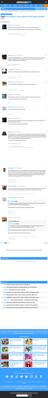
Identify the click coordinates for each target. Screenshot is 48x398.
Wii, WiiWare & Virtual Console (6, 14)
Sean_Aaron (11, 55)
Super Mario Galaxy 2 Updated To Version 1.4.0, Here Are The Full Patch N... (20, 305)
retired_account (11, 106)
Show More (24, 369)
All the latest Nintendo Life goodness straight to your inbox (24, 393)
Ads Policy (45, 331)
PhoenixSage (12, 201)
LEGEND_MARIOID (12, 186)
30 (46, 186)
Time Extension (20, 386)
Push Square (7, 386)
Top (2, 331)
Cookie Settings (22, 333)
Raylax (9, 94)
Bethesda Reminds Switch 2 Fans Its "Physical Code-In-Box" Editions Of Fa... (20, 294)
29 (46, 168)
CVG (29, 388)
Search (44, 8)
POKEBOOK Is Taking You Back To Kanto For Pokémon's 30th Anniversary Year (21, 297)
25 (46, 94)
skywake (10, 131)
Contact (26, 331)
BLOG (9, 64)
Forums (3, 8)
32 (46, 217)
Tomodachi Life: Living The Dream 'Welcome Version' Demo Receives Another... (21, 292)
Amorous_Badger (12, 197)
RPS (31, 388)
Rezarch (10, 25)
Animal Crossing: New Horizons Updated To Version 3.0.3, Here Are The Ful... (21, 307)
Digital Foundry (27, 386)
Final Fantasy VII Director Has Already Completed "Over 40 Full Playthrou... (20, 287)
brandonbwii (11, 168)
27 (46, 118)
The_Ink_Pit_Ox (11, 82)
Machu (9, 118)
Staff (9, 331)
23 (46, 69)
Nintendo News (35, 386)
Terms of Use (39, 331)
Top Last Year (22, 146)
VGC (16, 388)
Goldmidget (10, 69)
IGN (40, 386)
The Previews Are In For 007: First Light (14, 289)
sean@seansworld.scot (16, 64)
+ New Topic (38, 8)
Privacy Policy (32, 331)
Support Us (21, 331)
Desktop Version (30, 333)
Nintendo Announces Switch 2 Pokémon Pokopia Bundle (16, 284)
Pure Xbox (13, 386)
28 (46, 131)
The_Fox (10, 217)
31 (46, 197)
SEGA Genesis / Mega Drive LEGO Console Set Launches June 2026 (19, 302)
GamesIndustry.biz (22, 388)
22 (46, 55)
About (5, 331)
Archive (16, 333)
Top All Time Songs (16, 146)
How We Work (14, 331)
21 (46, 25)
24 (46, 82)
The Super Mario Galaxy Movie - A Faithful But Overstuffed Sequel (20, 300)
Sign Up (34, 261)
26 (46, 106)
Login (31, 261)
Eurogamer (44, 386)
